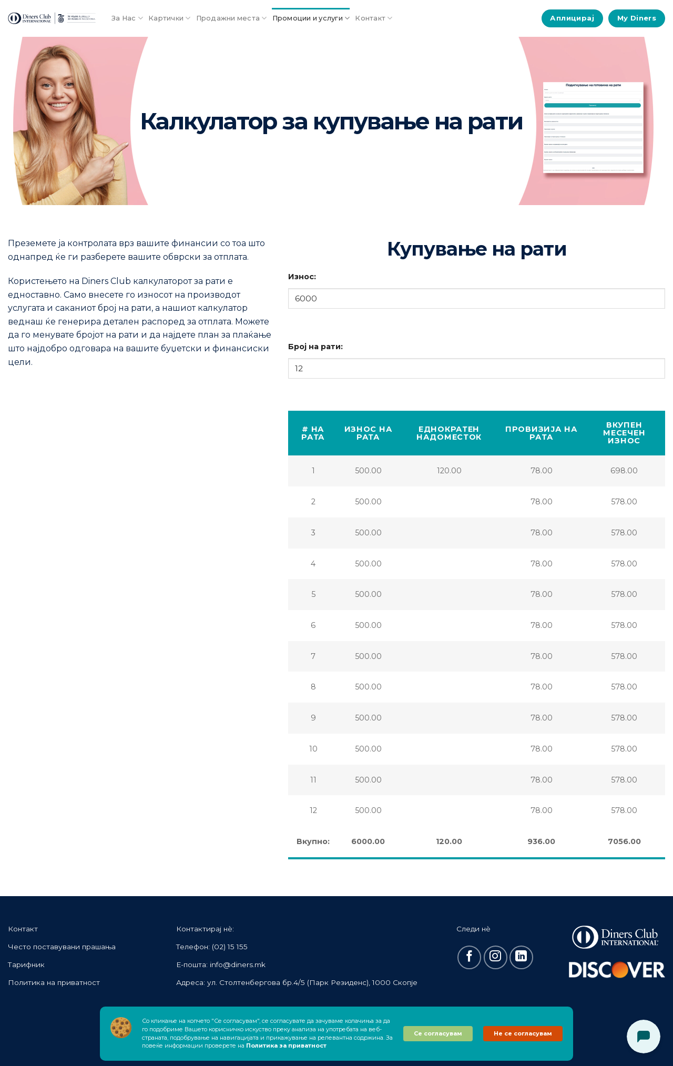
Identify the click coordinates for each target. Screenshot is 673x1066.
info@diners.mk (238, 964)
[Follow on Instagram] (495, 957)
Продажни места (231, 18)
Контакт (373, 18)
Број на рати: (315, 346)
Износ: (302, 276)
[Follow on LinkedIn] (521, 957)
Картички (169, 18)
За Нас (127, 18)
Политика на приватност (54, 982)
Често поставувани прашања (62, 946)
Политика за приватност (286, 1045)
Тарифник (26, 964)
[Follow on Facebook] (469, 957)
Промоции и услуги (311, 18)
